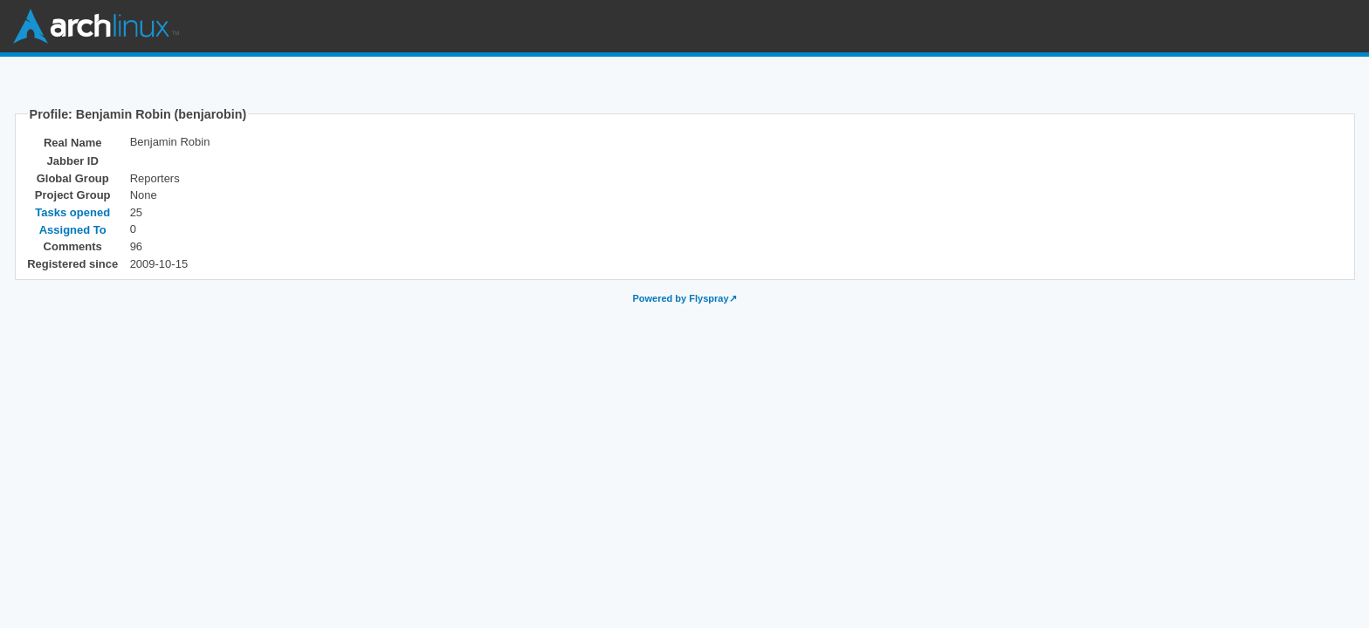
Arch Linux (96, 26)
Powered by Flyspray (680, 298)
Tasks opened (72, 212)
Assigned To (73, 229)
